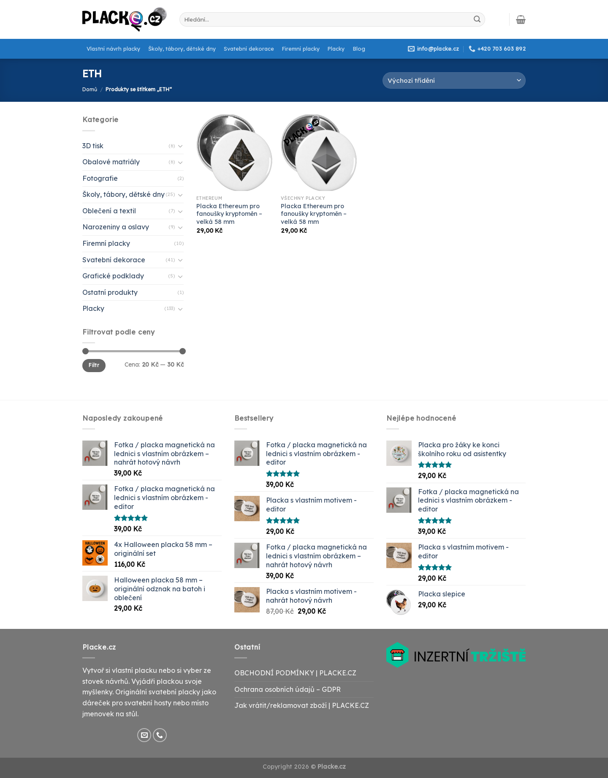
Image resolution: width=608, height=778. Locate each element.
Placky (336, 48)
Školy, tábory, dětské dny (182, 48)
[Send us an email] (144, 735)
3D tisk (92, 145)
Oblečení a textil (109, 211)
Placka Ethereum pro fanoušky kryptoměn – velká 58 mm (229, 214)
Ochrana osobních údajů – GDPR (287, 689)
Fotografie (100, 178)
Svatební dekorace (249, 48)
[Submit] (477, 19)
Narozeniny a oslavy (115, 227)
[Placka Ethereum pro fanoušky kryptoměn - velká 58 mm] (234, 152)
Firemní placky (301, 48)
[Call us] (160, 735)
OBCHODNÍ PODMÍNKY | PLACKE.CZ (295, 673)
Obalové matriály (111, 162)
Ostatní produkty (110, 292)
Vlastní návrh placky (113, 48)
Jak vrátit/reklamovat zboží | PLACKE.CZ (301, 705)
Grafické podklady (113, 276)
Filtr (94, 365)
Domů (89, 89)
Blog (359, 48)
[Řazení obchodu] (454, 80)
